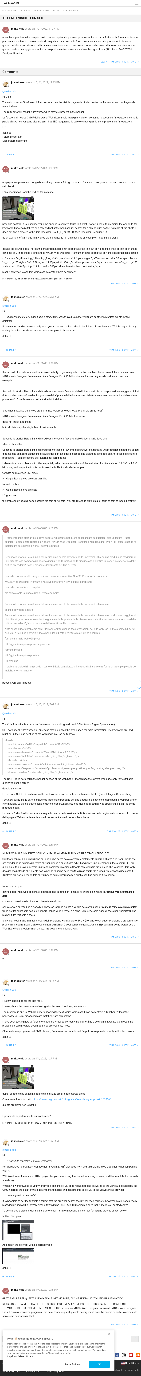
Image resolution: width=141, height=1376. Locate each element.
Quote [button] (125, 62)
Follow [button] (103, 62)
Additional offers (11, 1371)
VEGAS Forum (33, 1371)
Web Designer (41, 10)
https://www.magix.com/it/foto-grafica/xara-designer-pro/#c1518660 (72, 1099)
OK (99, 1364)
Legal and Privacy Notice (20, 1356)
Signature (10, 155)
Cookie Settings (72, 1364)
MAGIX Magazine (55, 1371)
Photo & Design (21, 10)
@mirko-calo (9, 91)
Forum (6, 10)
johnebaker (18, 82)
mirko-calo (18, 28)
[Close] (109, 1333)
